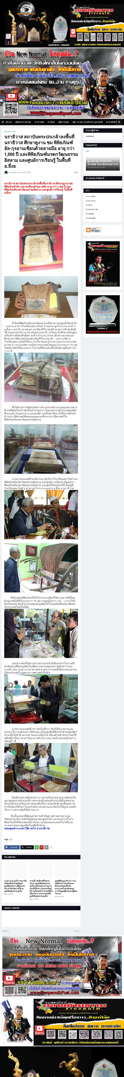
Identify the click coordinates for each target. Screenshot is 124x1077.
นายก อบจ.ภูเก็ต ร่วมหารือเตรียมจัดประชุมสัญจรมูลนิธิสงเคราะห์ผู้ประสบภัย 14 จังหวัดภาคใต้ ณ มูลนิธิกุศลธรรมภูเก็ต (15, 886)
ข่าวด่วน (89, 205)
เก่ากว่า (76, 931)
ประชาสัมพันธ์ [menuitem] (111, 122)
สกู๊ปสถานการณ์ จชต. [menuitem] (23, 122)
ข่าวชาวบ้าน (90, 201)
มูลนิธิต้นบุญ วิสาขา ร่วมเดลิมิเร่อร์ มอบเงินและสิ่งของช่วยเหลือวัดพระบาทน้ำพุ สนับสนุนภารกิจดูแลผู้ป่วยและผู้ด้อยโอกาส (66, 887)
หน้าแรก (7, 131)
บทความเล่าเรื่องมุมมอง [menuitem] (36, 128)
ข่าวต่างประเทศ (92, 209)
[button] (4, 122)
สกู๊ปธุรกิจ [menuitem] (10, 128)
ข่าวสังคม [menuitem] (51, 122)
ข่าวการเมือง (90, 196)
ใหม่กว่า (6, 931)
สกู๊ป (13, 131)
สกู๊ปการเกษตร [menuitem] (63, 122)
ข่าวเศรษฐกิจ (91, 218)
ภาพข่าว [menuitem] (21, 128)
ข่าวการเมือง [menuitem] (39, 122)
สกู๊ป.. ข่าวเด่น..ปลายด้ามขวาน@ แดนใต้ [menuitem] (87, 122)
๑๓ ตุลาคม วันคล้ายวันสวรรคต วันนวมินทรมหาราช (103, 163)
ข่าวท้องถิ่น (90, 214)
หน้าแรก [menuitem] (9, 122)
